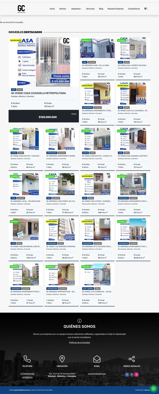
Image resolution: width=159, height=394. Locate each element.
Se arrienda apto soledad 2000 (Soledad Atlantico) (97, 246)
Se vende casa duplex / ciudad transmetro (97, 156)
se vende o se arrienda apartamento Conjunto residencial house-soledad (61, 246)
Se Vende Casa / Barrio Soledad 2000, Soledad (133, 65)
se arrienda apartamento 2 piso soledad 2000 (97, 111)
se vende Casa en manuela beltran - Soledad (26, 246)
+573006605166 (27, 374)
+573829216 (27, 377)
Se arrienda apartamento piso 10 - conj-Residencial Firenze (133, 246)
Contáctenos (134, 9)
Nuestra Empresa (116, 9)
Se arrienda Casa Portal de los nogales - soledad (61, 201)
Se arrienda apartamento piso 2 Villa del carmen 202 (133, 201)
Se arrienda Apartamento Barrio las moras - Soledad (61, 156)
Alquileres (75, 9)
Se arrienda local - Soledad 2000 (25, 201)
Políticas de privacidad (79, 342)
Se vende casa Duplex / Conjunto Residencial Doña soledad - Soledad (26, 156)
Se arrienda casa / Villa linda (95, 65)
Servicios (90, 9)
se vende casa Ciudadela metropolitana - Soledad (133, 156)
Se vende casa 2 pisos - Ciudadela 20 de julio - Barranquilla (97, 201)
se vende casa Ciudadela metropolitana (38, 93)
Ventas (62, 9)
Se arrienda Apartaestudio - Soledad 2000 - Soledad (61, 292)
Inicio (52, 9)
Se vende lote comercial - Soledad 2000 (97, 292)
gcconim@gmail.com (97, 374)
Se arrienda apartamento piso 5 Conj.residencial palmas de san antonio (26, 292)
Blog (101, 9)
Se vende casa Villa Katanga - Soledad (133, 111)
